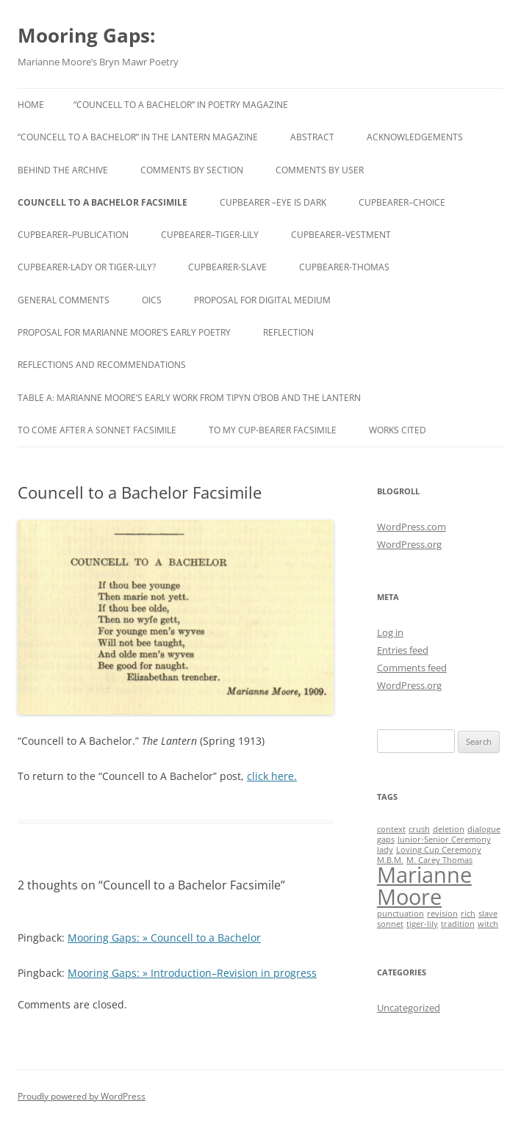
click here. (272, 776)
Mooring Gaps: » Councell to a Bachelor (164, 938)
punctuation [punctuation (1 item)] (400, 914)
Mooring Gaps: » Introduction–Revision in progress (192, 973)
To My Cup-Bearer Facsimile (273, 430)
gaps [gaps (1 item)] (386, 839)
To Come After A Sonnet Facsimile (97, 430)
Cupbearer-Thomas (344, 267)
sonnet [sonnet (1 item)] (390, 924)
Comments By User (320, 170)
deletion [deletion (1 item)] (448, 829)
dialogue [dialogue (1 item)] (483, 829)
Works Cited (397, 430)
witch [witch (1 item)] (488, 924)
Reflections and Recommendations (102, 364)
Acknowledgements (415, 137)
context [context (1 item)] (391, 829)
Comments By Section (191, 170)
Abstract (312, 137)
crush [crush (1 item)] (419, 829)
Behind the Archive (63, 170)
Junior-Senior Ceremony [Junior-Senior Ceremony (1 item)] (444, 839)
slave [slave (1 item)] (487, 914)
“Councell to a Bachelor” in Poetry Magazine (180, 104)
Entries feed (402, 650)
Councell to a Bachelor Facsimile (102, 202)
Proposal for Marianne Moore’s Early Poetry (124, 332)
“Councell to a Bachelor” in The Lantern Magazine (138, 137)
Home (31, 104)
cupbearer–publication (73, 234)
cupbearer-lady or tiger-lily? (87, 267)
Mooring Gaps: (86, 35)
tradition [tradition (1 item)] (458, 924)
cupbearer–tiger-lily (210, 234)
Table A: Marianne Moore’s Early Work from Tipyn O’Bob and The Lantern (189, 397)
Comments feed (412, 667)
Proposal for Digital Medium (262, 300)
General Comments (63, 300)
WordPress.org (409, 544)
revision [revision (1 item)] (442, 914)
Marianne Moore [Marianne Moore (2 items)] (424, 885)
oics (152, 300)
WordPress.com (411, 526)
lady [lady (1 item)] (385, 850)
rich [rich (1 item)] (468, 914)
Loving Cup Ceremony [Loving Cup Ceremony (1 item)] (438, 850)
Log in (390, 632)
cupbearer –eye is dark (273, 202)
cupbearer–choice (402, 202)
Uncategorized (408, 1007)
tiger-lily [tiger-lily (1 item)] (422, 924)
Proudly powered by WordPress (81, 1096)
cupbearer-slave (227, 267)
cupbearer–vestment (341, 234)
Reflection (288, 332)
